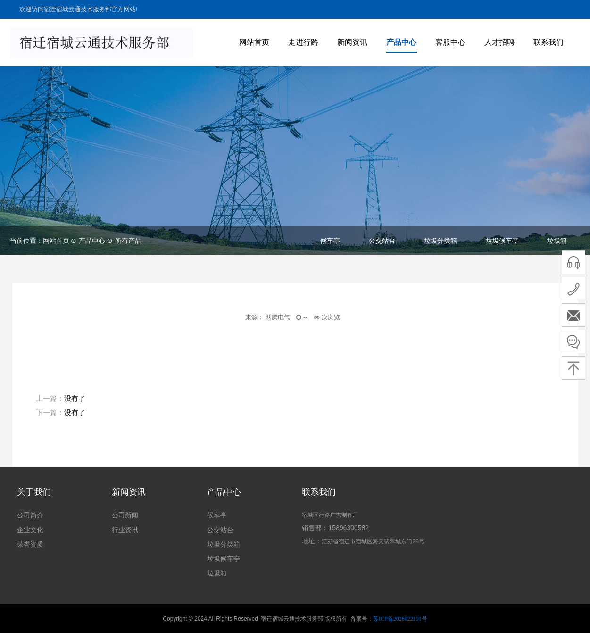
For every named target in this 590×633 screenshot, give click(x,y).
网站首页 (254, 42)
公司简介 (30, 515)
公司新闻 (125, 515)
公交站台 (382, 240)
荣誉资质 (30, 544)
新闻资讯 (352, 42)
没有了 (74, 398)
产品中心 (401, 42)
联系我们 (548, 42)
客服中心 (450, 42)
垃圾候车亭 (502, 240)
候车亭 (330, 240)
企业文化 (30, 529)
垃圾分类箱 (440, 240)
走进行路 (303, 42)
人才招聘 (499, 42)
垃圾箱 (557, 240)
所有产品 (128, 240)
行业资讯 (125, 529)
